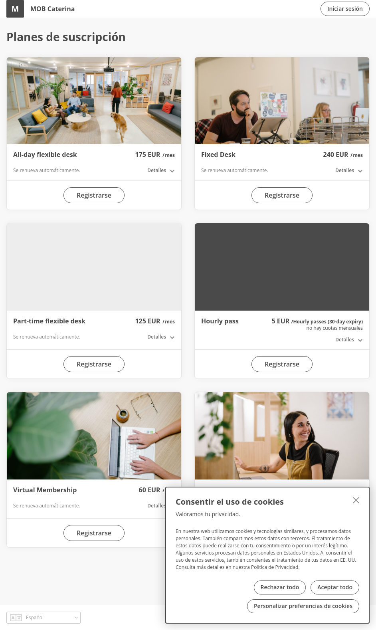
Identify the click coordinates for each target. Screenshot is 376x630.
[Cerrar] (356, 500)
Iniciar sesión (345, 8)
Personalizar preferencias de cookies (303, 606)
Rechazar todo (280, 587)
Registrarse (94, 195)
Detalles (156, 170)
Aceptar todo (334, 587)
